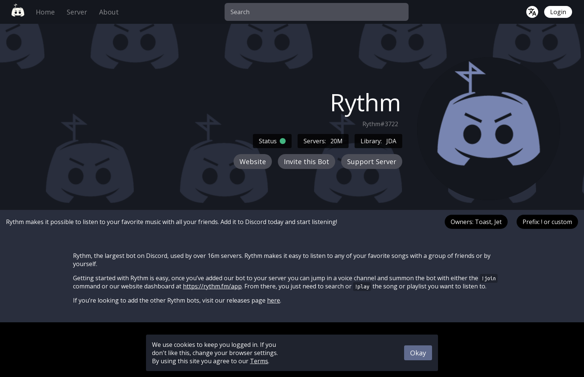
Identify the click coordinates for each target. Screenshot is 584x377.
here (273, 300)
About (109, 11)
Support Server (371, 161)
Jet (498, 222)
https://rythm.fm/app (212, 286)
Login (558, 12)
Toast (483, 222)
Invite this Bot (306, 161)
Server (77, 11)
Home (45, 11)
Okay (418, 352)
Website (252, 161)
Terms (259, 361)
